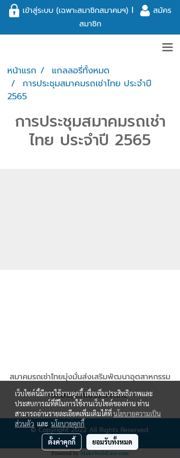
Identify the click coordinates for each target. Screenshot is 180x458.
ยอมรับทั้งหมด (112, 441)
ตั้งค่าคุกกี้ (61, 441)
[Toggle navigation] (167, 48)
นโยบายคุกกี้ (67, 423)
